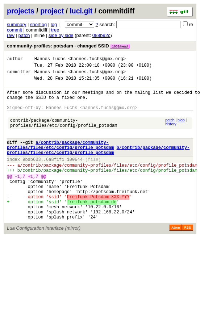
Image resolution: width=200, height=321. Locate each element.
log (54, 24)
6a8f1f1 (55, 175)
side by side (61, 35)
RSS (187, 256)
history (170, 133)
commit (14, 30)
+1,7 (33, 196)
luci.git (81, 11)
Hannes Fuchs (50, 60)
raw (10, 35)
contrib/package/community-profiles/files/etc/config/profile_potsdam (63, 133)
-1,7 (20, 196)
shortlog (38, 24)
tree (55, 30)
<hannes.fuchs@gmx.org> (96, 60)
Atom (175, 256)
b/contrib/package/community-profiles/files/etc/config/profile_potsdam (98, 164)
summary (16, 24)
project (52, 11)
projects (20, 11)
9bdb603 (31, 175)
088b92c (101, 35)
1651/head (120, 46)
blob (181, 129)
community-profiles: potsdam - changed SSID (68, 46)
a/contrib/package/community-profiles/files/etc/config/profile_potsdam (60, 158)
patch (24, 35)
